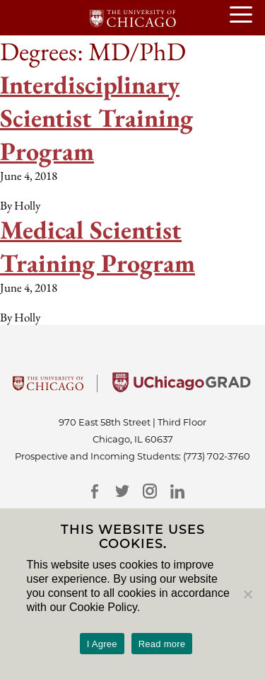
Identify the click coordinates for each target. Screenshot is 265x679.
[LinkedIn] (178, 491)
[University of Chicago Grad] (181, 388)
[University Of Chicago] (48, 388)
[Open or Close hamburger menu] (247, 15)
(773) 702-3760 (216, 456)
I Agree (102, 644)
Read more (162, 644)
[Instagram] (150, 491)
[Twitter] (122, 491)
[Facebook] (95, 491)
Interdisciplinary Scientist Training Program (96, 118)
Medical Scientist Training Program (97, 246)
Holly (27, 205)
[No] (247, 594)
